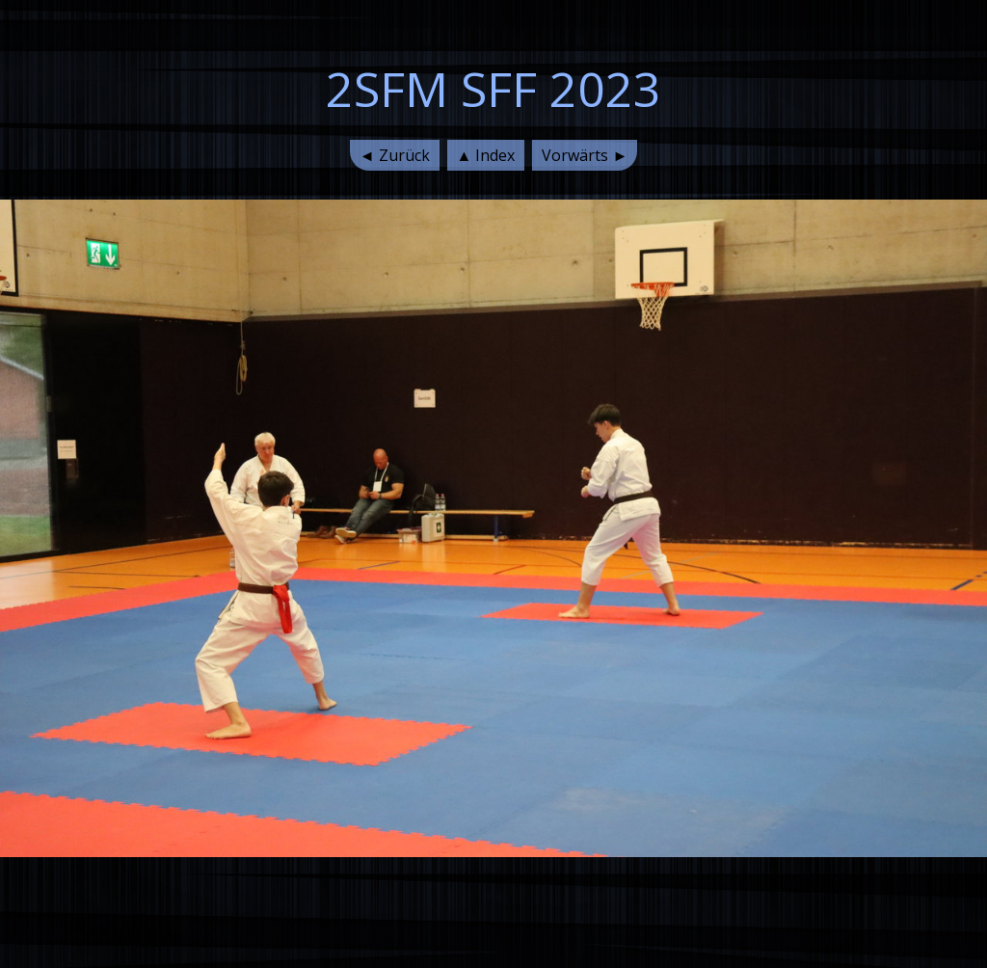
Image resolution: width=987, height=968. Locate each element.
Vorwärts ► (584, 155)
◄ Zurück (395, 155)
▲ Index (486, 155)
